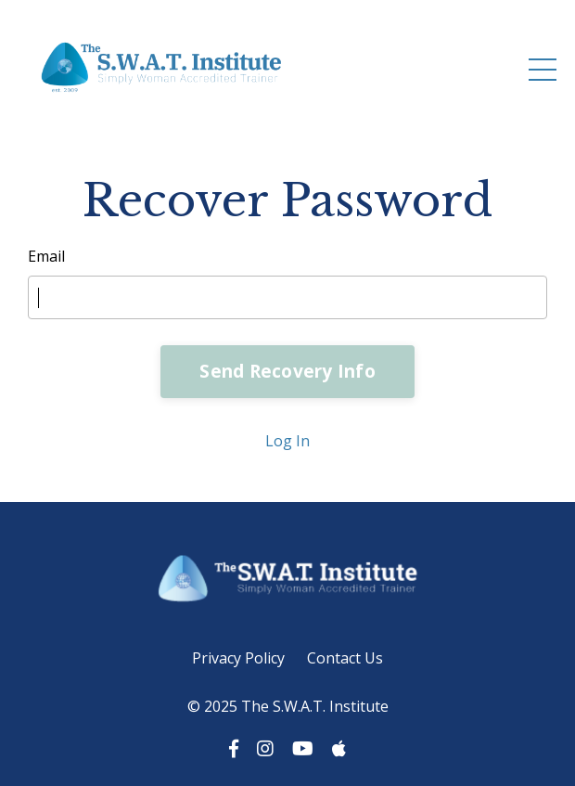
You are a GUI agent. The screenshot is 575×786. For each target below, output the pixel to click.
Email (46, 256)
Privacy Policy (238, 658)
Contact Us (345, 658)
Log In (287, 441)
